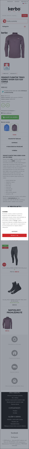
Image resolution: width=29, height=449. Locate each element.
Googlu (15, 220)
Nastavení (14, 231)
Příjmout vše (14, 235)
